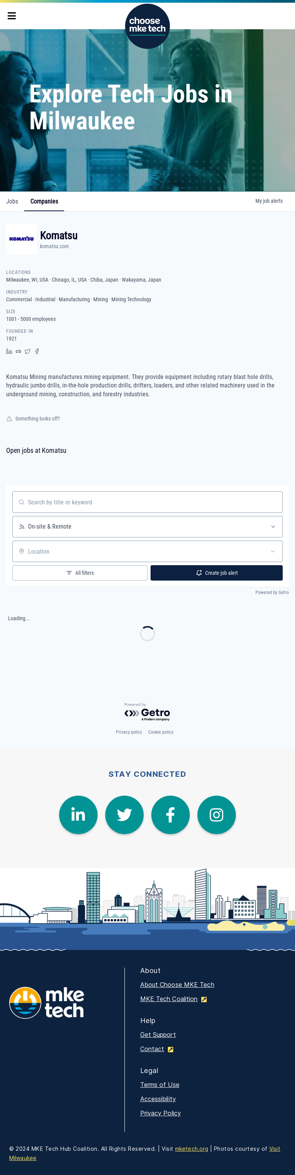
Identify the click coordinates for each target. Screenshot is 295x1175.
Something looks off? (33, 419)
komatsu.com (54, 246)
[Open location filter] (272, 551)
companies (44, 201)
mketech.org (191, 1148)
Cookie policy (160, 732)
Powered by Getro (272, 592)
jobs (12, 201)
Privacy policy (129, 732)
